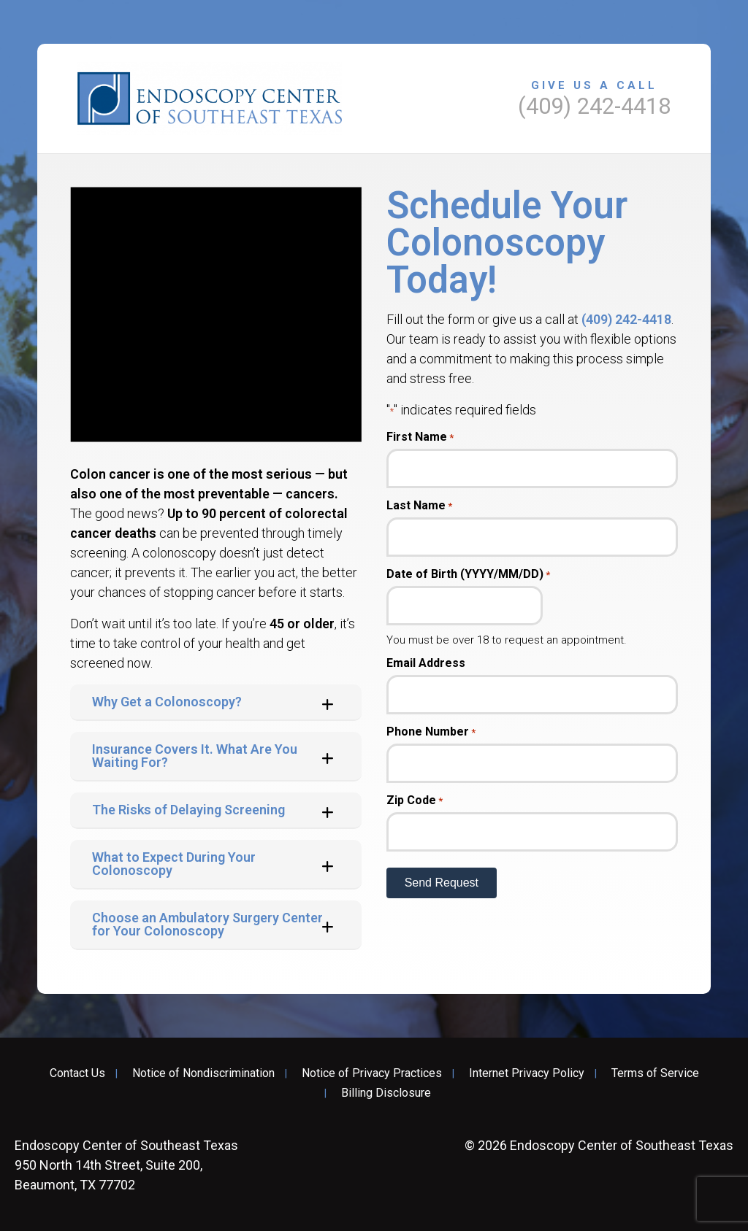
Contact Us (77, 1073)
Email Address (425, 663)
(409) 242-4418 (626, 319)
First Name (420, 437)
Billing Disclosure (386, 1093)
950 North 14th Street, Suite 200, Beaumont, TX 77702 (126, 1165)
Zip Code (414, 800)
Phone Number (431, 732)
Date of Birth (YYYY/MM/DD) (468, 574)
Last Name (419, 506)
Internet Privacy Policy (526, 1073)
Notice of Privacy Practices (372, 1073)
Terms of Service (655, 1073)
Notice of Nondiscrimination (203, 1073)
